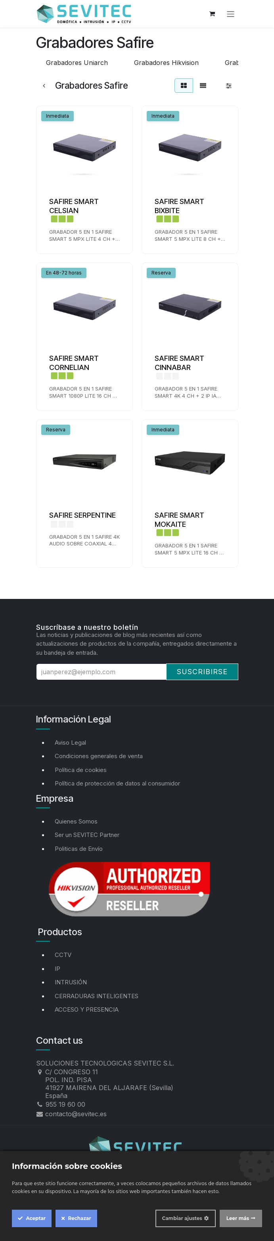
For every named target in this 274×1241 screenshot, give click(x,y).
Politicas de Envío (79, 848)
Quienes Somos (76, 821)
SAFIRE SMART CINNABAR (179, 363)
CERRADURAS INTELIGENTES (96, 996)
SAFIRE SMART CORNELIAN (74, 363)
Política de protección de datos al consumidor (117, 783)
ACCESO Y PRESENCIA (87, 1009)
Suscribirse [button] (202, 671)
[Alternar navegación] (230, 13)
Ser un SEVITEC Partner (87, 835)
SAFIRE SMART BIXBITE (179, 206)
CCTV (63, 955)
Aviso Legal (70, 742)
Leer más (237, 1218)
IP (57, 968)
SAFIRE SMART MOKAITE (179, 519)
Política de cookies (81, 770)
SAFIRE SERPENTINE (82, 515)
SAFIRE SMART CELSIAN (74, 206)
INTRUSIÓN (71, 982)
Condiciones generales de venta (99, 756)
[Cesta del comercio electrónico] (212, 13)
